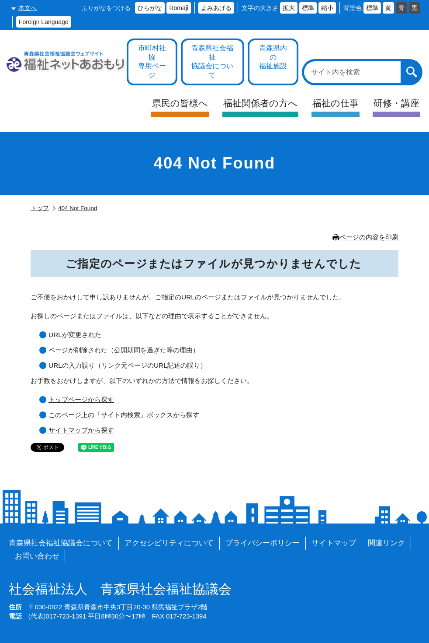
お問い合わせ (37, 556)
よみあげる (216, 7)
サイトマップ (333, 543)
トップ (40, 208)
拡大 (289, 7)
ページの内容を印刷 (365, 237)
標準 (308, 7)
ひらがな (150, 7)
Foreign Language (44, 21)
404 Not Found (77, 208)
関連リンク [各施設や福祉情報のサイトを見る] (386, 543)
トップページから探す (81, 399)
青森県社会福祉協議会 (120, 589)
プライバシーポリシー (262, 543)
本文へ (27, 7)
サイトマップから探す (81, 430)
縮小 (327, 7)
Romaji (178, 7)
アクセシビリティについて (169, 543)
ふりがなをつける (106, 7)
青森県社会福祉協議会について (61, 543)
